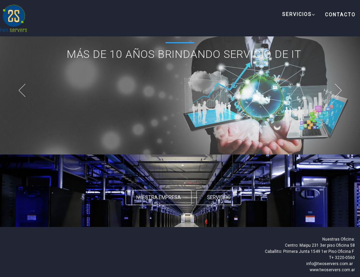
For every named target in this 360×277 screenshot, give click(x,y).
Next (341, 90)
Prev (18, 90)
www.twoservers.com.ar (332, 269)
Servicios (298, 14)
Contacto (340, 14)
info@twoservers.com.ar (329, 263)
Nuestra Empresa (158, 197)
